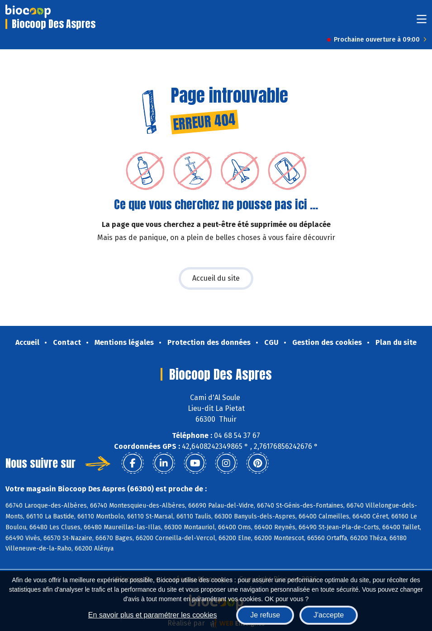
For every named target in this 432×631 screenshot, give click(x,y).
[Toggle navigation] (422, 22)
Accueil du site (216, 278)
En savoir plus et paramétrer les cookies (152, 615)
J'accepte (328, 615)
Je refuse (265, 615)
